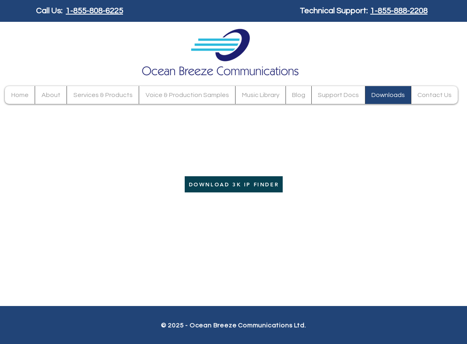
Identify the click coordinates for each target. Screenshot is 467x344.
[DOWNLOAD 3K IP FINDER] (234, 184)
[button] (103, 95)
